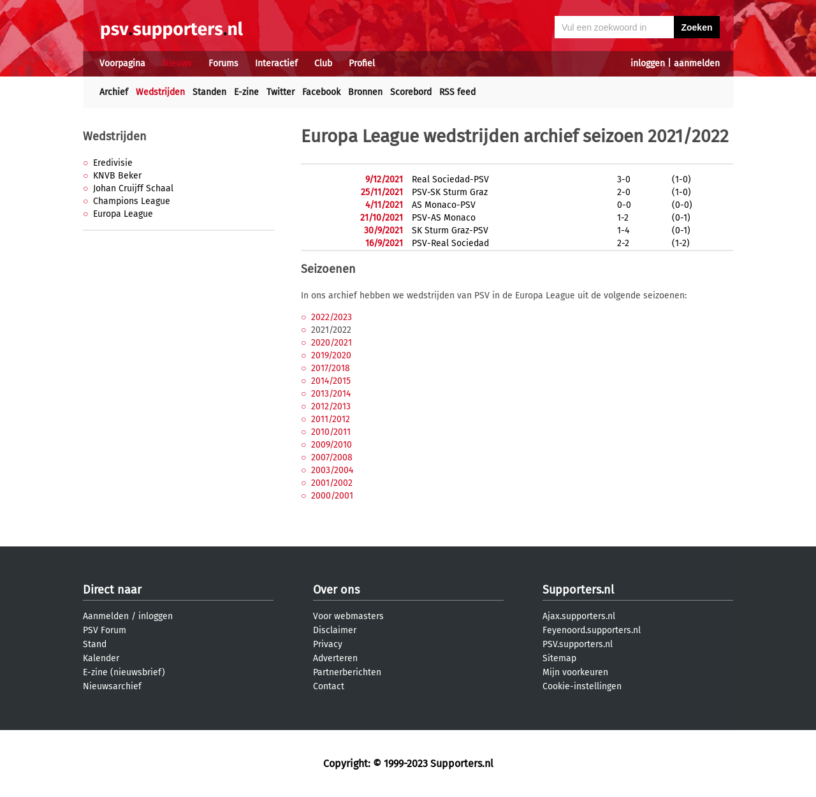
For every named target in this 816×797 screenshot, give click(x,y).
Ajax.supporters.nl (579, 616)
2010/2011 (331, 432)
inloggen (647, 63)
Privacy (327, 644)
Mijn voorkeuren (575, 672)
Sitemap (559, 658)
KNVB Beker (117, 175)
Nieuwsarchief (112, 686)
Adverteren (335, 658)
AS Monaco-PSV (444, 205)
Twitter (280, 92)
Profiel (362, 63)
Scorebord (411, 92)
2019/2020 (331, 355)
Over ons (336, 590)
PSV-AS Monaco (444, 217)
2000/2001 (332, 495)
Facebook (321, 92)
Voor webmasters (348, 616)
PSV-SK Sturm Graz (450, 192)
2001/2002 (332, 483)
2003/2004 (332, 470)
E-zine (246, 92)
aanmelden (697, 63)
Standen (209, 92)
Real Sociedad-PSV (450, 179)
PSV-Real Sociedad (450, 243)
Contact (328, 686)
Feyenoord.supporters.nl (592, 630)
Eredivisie (113, 162)
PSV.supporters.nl (578, 644)
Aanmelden (106, 616)
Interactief (276, 63)
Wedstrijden (160, 92)
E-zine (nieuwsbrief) (124, 672)
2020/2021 (331, 342)
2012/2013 (331, 406)
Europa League (123, 213)
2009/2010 (331, 444)
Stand (94, 644)
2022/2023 (331, 317)
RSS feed (457, 92)
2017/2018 (330, 368)
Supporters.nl (578, 590)
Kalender (101, 658)
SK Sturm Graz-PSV (450, 230)
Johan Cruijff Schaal (133, 188)
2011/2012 (330, 419)
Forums (223, 63)
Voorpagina (122, 63)
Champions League (131, 201)
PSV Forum (104, 630)
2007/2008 (332, 457)
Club (323, 63)
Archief (113, 92)
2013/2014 (331, 393)
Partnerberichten (347, 672)
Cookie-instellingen (582, 686)
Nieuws (177, 63)
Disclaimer (334, 630)
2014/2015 (331, 381)
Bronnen (365, 92)
